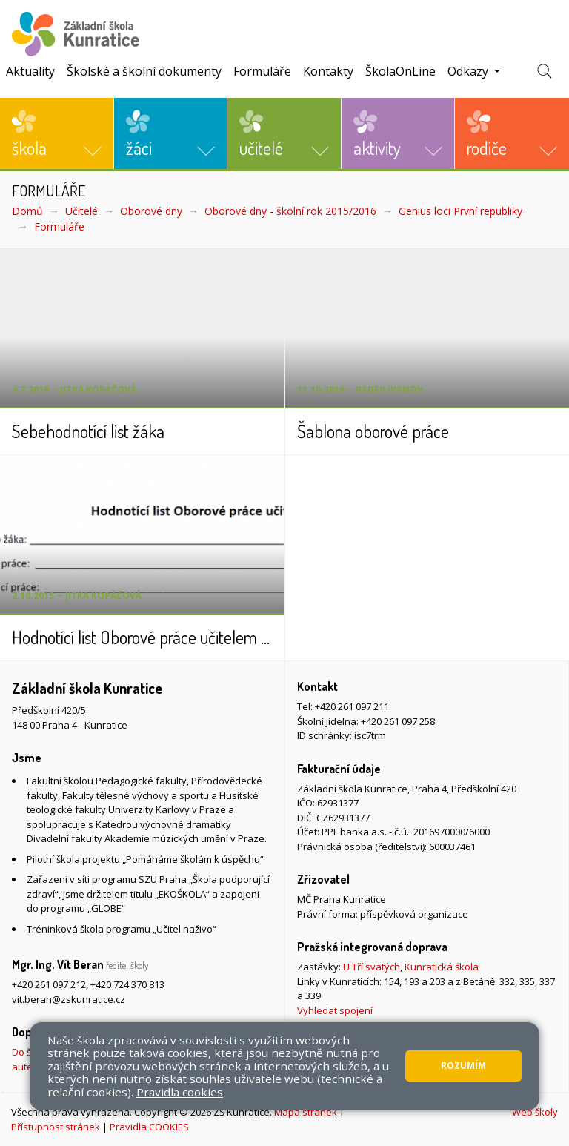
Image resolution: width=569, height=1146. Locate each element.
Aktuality (30, 71)
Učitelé (81, 211)
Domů (27, 211)
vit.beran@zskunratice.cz (68, 999)
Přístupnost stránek (55, 1126)
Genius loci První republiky (460, 211)
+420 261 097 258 (398, 721)
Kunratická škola (442, 966)
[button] (56, 133)
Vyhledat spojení (335, 1010)
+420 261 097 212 (49, 984)
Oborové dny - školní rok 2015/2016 (290, 211)
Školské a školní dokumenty (144, 71)
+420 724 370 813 (127, 984)
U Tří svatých (371, 966)
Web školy (535, 1112)
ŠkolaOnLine (400, 71)
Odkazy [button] (469, 71)
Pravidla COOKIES (149, 1126)
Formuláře (262, 71)
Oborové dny (151, 211)
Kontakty (328, 71)
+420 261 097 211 (352, 706)
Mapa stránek (305, 1112)
